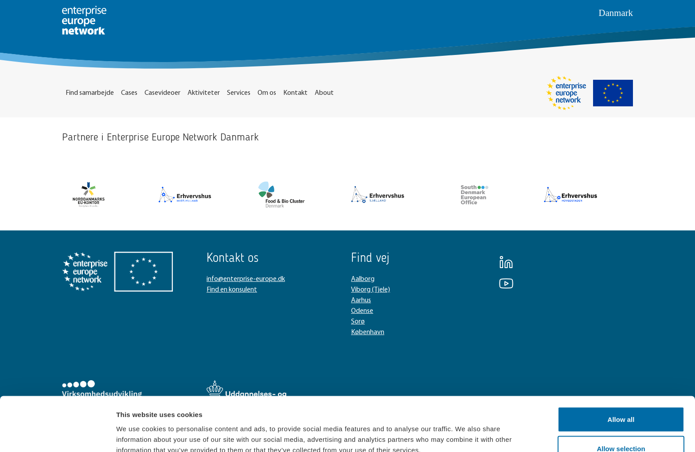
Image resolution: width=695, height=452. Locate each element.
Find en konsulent (232, 289)
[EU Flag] (613, 93)
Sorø (358, 321)
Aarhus (361, 300)
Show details (465, 429)
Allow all (621, 370)
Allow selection (621, 399)
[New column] (88, 194)
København (367, 332)
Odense (362, 311)
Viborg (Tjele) (370, 289)
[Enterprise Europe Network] (566, 93)
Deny (621, 428)
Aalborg (363, 279)
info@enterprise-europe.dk (246, 279)
